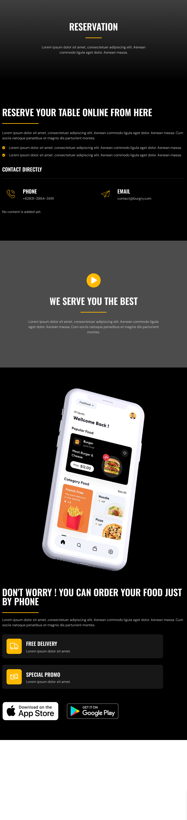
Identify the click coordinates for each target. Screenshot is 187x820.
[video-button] (94, 280)
